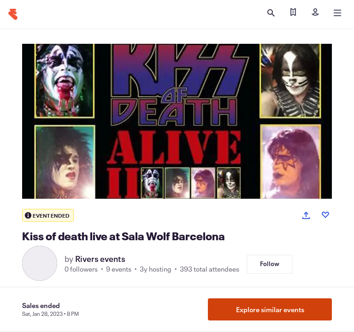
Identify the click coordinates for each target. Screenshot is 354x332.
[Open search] (271, 13)
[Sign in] (315, 13)
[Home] (12, 14)
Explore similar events (270, 309)
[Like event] (325, 214)
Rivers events (100, 259)
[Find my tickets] (293, 13)
